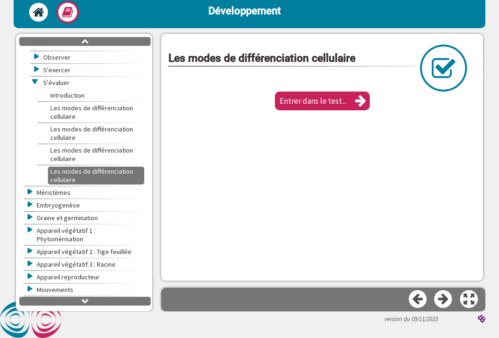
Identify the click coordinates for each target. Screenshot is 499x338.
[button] (322, 101)
